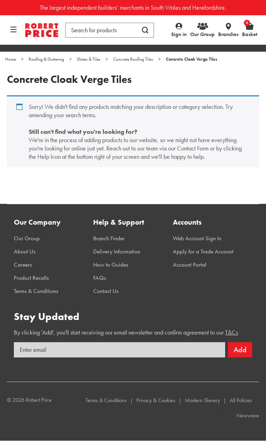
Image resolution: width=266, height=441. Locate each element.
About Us (24, 251)
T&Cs (231, 332)
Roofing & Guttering (46, 59)
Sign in (179, 34)
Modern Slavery (202, 400)
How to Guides (110, 264)
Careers (23, 264)
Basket (249, 30)
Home (10, 59)
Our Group (202, 34)
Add (240, 350)
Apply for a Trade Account (203, 251)
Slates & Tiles (88, 59)
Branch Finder (109, 238)
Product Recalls (31, 278)
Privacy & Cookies (155, 400)
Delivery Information (116, 251)
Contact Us (105, 291)
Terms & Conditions (36, 291)
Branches (228, 34)
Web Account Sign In (197, 238)
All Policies (241, 400)
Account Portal (189, 264)
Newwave (248, 415)
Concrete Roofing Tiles (133, 59)
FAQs (99, 278)
